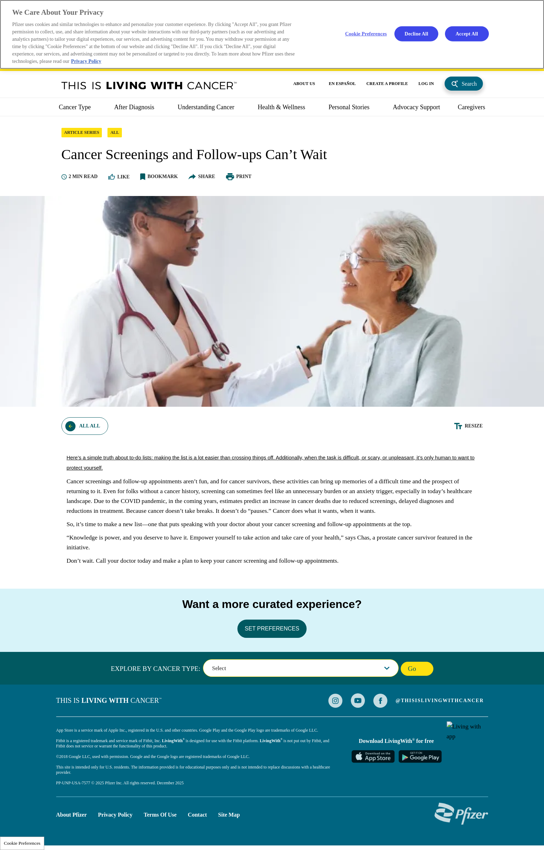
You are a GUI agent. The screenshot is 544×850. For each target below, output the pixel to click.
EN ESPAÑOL (342, 85)
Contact (197, 817)
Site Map (229, 817)
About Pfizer (71, 817)
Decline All (416, 34)
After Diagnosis (134, 109)
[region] (272, 35)
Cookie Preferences (22, 843)
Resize (474, 428)
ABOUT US (304, 85)
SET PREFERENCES (272, 631)
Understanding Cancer (206, 109)
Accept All (466, 34)
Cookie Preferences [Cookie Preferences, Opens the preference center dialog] (365, 34)
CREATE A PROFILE (387, 85)
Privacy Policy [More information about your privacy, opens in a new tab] (87, 62)
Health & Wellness (281, 109)
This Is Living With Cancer (149, 87)
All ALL (89, 428)
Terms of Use (160, 817)
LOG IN (426, 85)
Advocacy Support (416, 109)
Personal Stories (349, 109)
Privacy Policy (115, 817)
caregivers (471, 109)
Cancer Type (75, 109)
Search (469, 86)
